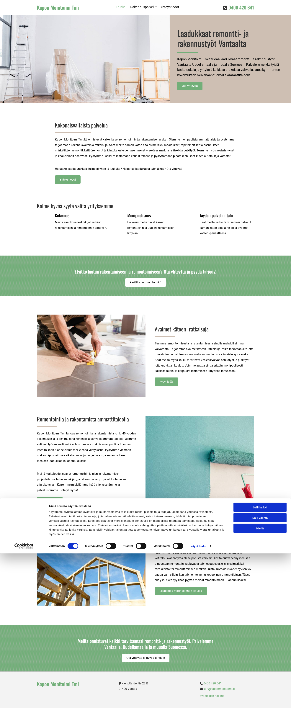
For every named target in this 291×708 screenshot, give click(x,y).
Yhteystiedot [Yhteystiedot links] (169, 7)
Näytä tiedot (198, 700)
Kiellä (260, 682)
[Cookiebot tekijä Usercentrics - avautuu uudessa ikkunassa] (24, 701)
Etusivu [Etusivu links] (121, 7)
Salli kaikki (260, 661)
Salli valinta (260, 672)
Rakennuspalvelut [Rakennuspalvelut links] (143, 7)
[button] (189, 86)
